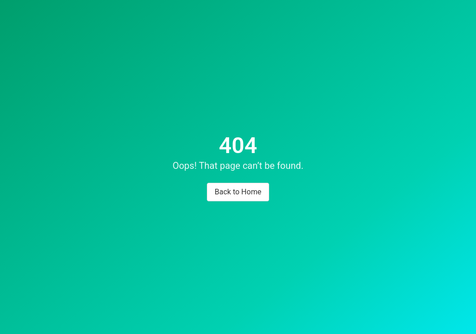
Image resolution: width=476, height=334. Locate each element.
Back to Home (238, 191)
